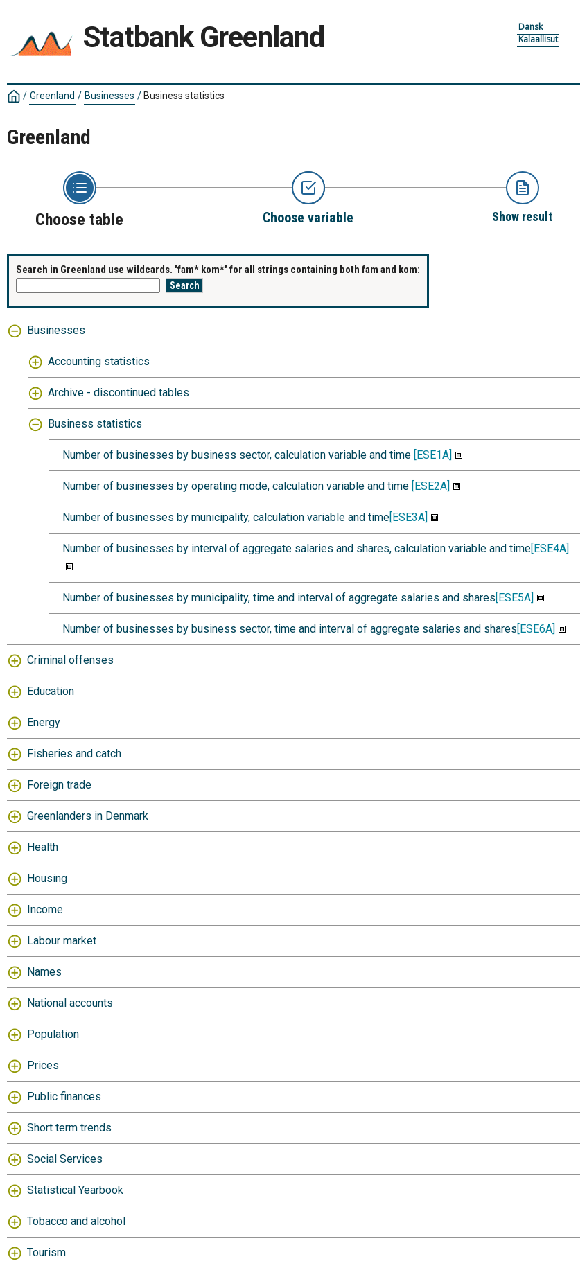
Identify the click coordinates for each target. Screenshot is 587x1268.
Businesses (109, 95)
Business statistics (184, 95)
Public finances (64, 1096)
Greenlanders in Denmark (87, 815)
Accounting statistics (99, 361)
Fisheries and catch (74, 753)
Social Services (65, 1158)
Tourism (46, 1252)
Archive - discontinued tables (118, 392)
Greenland (52, 95)
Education (50, 691)
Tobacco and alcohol (76, 1221)
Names (44, 971)
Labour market (61, 940)
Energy (43, 722)
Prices (43, 1065)
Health (42, 847)
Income (45, 909)
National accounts (70, 1003)
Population (53, 1034)
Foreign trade (59, 784)
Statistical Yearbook (75, 1190)
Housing (47, 878)
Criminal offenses (70, 660)
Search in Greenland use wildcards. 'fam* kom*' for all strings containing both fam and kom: (218, 269)
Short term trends (69, 1127)
